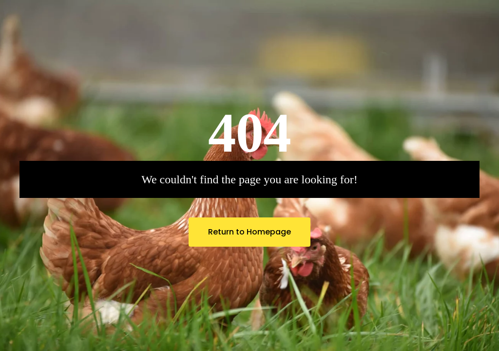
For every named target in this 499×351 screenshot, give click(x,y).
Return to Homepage (249, 231)
